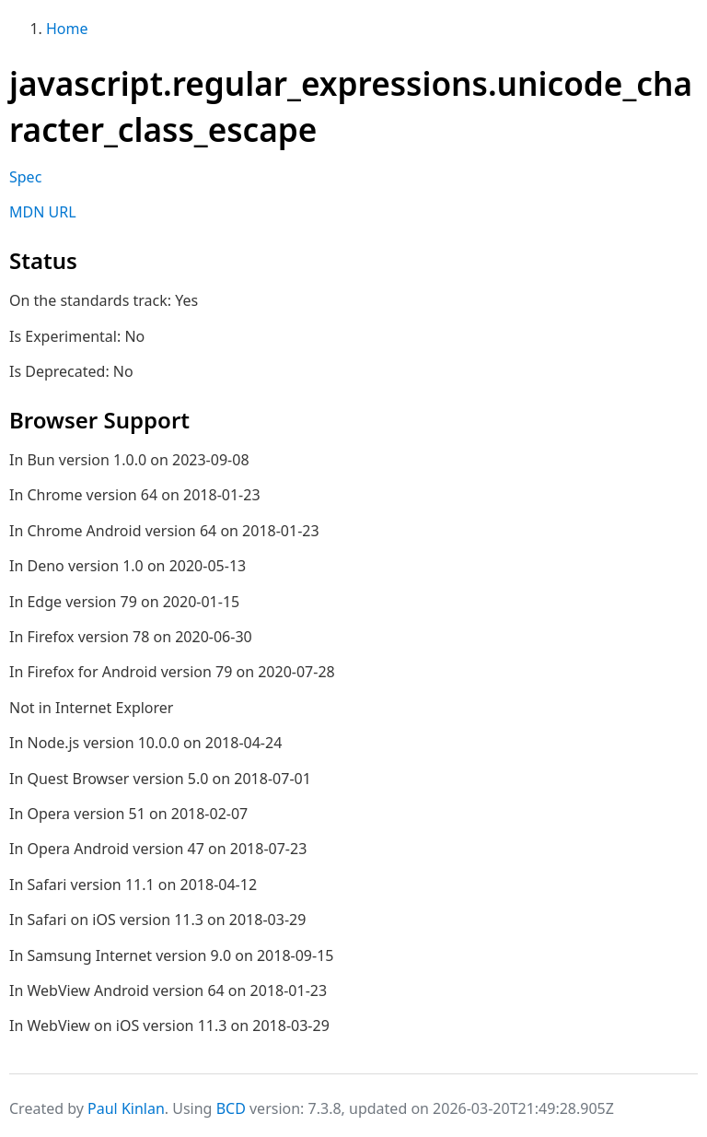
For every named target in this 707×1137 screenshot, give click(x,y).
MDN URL (42, 212)
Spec (25, 177)
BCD (231, 1108)
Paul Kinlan (126, 1108)
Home (67, 28)
